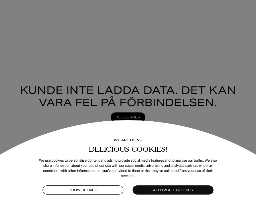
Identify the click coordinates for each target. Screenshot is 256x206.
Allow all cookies (173, 190)
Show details (83, 190)
